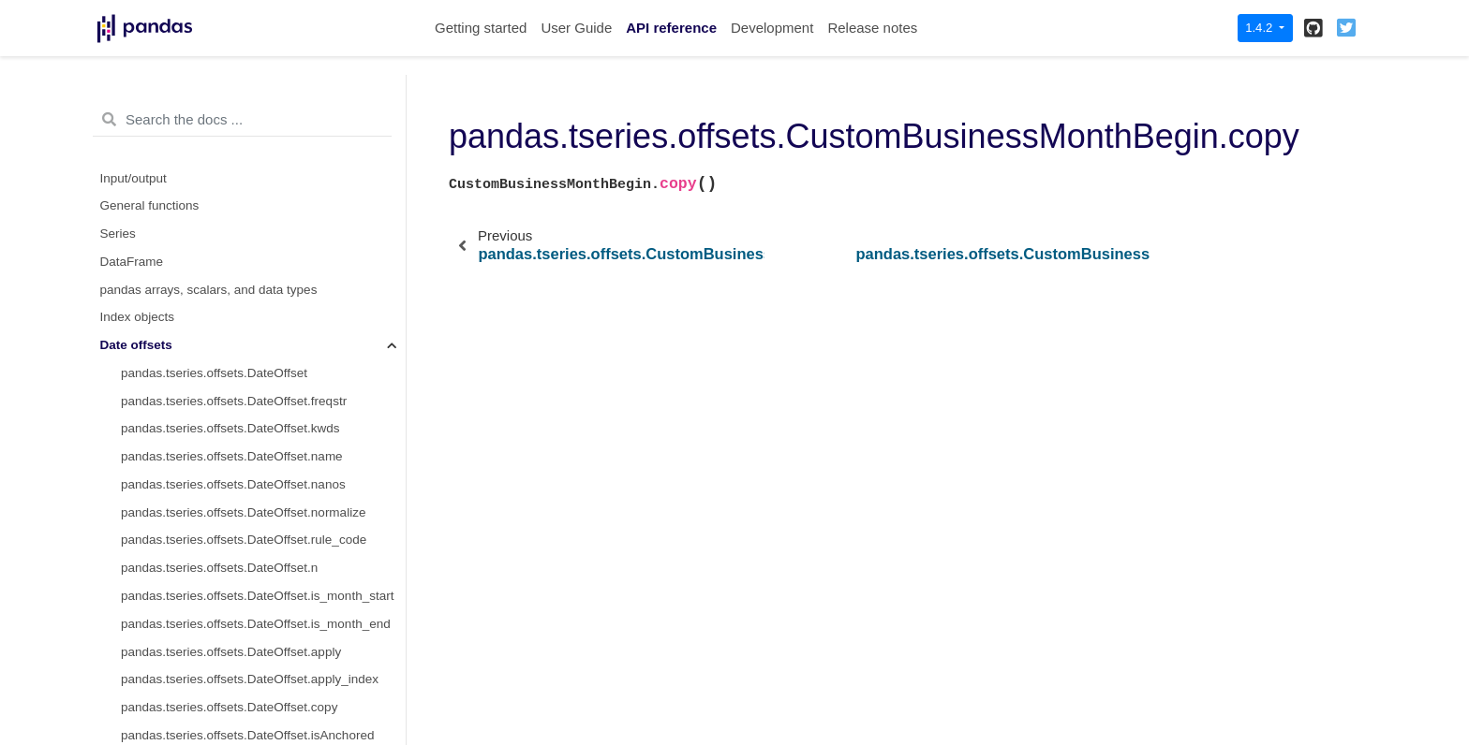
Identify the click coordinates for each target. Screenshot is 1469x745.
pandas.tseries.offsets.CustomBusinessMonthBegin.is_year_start (263, 517)
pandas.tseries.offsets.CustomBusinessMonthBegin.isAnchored (263, 266)
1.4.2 (1260, 28)
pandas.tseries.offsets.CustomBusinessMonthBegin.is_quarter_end (263, 489)
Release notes (872, 28)
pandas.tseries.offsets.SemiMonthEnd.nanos (246, 685)
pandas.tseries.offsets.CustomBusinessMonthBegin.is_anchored (263, 322)
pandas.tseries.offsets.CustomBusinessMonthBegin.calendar (263, 127)
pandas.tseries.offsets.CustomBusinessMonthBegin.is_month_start (263, 406)
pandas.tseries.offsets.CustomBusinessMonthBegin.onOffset (263, 294)
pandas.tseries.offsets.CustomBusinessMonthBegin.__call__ (263, 378)
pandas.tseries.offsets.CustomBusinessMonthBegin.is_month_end (263, 434)
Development (772, 28)
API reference (671, 28)
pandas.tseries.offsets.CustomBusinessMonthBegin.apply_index (263, 211)
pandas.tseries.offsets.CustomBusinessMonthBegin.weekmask (263, 100)
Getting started (481, 28)
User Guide (576, 28)
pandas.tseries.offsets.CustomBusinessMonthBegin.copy (263, 238)
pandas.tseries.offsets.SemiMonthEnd (227, 573)
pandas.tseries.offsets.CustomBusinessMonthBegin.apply (263, 183)
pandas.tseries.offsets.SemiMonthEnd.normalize (256, 712)
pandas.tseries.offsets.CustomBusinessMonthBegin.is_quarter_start (263, 462)
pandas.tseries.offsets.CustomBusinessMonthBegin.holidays (263, 155)
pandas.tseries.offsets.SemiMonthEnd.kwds (243, 628)
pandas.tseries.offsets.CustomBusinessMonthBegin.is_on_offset (263, 350)
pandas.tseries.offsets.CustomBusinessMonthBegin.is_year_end (263, 545)
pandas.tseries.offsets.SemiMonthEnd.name (245, 657)
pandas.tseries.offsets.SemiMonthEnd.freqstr (247, 600)
